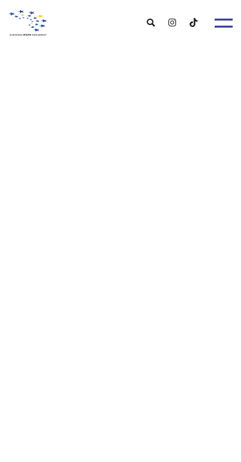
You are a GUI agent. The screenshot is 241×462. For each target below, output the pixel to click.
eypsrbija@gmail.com (82, 288)
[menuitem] (151, 22)
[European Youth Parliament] (120, 19)
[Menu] (224, 23)
